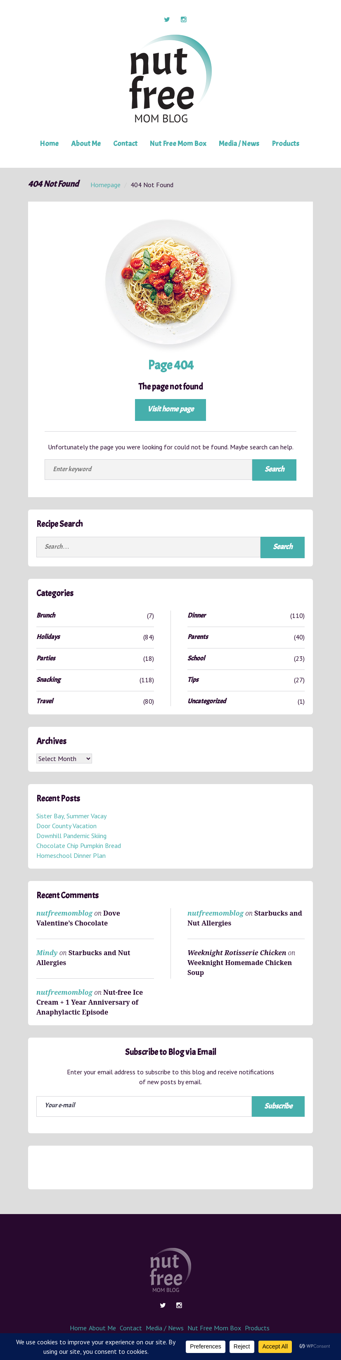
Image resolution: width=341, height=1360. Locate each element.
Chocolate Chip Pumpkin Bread (78, 846)
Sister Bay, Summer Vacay (71, 816)
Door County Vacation (66, 826)
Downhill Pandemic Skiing (71, 836)
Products (284, 143)
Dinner (196, 615)
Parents (197, 637)
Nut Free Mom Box (177, 143)
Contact (125, 143)
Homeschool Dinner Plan (71, 856)
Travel (44, 701)
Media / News (238, 143)
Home (49, 143)
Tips (192, 680)
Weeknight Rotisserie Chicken (236, 952)
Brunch (45, 615)
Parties (45, 658)
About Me (86, 143)
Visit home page (170, 409)
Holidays (47, 637)
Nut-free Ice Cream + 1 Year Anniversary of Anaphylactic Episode (89, 1002)
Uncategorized (206, 701)
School (196, 658)
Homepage (105, 185)
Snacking (48, 680)
